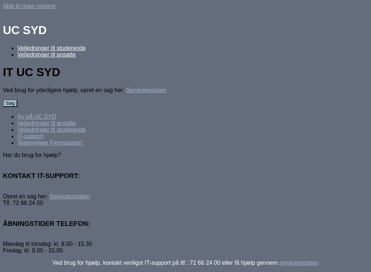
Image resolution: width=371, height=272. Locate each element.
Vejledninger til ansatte (46, 54)
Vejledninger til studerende (51, 48)
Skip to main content (29, 6)
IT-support (30, 136)
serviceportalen (299, 263)
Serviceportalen (146, 90)
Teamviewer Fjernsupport (50, 143)
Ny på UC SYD (36, 117)
